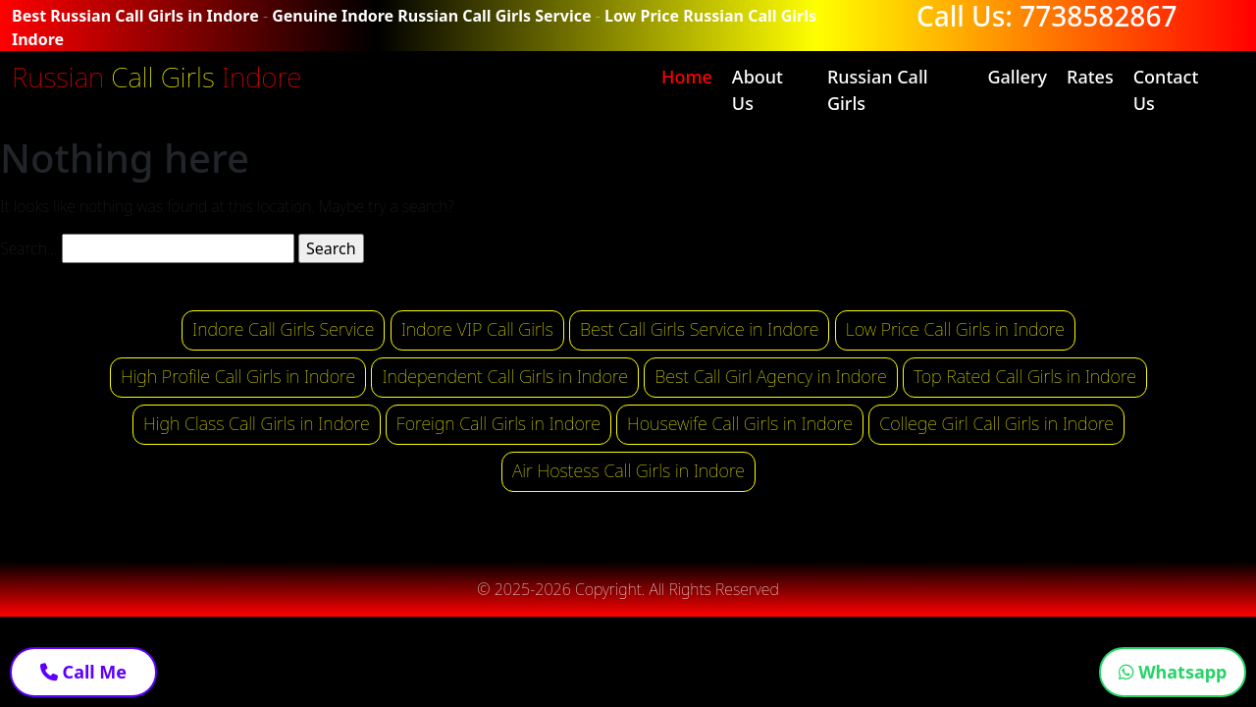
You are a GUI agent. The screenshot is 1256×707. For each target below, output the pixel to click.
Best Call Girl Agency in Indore (770, 376)
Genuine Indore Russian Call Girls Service (431, 16)
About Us (757, 90)
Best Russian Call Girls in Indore (135, 16)
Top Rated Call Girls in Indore (1025, 376)
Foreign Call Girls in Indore (498, 423)
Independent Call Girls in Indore (505, 376)
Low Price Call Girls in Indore (955, 329)
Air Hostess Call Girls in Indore (628, 470)
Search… (29, 248)
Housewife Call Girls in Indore (740, 423)
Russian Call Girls (877, 90)
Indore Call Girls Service (283, 329)
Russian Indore (156, 76)
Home (686, 76)
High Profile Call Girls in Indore (238, 376)
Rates (1090, 76)
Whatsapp (1173, 671)
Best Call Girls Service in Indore (699, 329)
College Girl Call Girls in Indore (996, 423)
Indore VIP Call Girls (477, 329)
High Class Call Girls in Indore (256, 423)
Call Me (83, 671)
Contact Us (1166, 90)
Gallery (1017, 76)
